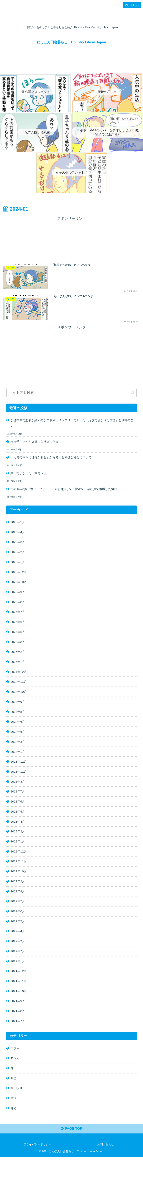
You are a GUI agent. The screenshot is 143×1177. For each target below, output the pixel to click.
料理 (14, 1096)
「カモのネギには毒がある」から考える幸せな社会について (54, 459)
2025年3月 (18, 647)
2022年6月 (18, 925)
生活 (14, 1116)
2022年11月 (19, 873)
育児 (14, 1127)
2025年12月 (19, 576)
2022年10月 (19, 884)
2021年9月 (18, 1017)
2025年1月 (18, 668)
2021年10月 (19, 1007)
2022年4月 (18, 945)
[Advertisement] (71, 238)
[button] (132, 393)
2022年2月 (18, 966)
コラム (15, 1065)
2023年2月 (18, 842)
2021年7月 (18, 1038)
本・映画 (17, 1106)
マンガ (15, 1075)
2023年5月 (18, 822)
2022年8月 (18, 904)
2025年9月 (18, 596)
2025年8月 (18, 606)
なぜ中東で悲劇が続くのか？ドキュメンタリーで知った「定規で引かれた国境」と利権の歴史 (73, 423)
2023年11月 (19, 781)
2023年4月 (18, 832)
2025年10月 (19, 586)
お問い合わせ (105, 1164)
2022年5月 (18, 935)
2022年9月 (18, 894)
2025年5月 (18, 637)
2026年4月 (18, 534)
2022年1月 (18, 976)
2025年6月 (18, 627)
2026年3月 (18, 545)
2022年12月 (19, 863)
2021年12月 (19, 986)
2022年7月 (18, 914)
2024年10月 (19, 699)
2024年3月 (18, 750)
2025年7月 (18, 617)
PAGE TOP (71, 1148)
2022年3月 (18, 955)
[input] (71, 393)
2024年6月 (18, 729)
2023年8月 (18, 791)
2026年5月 (18, 524)
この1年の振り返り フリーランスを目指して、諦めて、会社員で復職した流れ (67, 491)
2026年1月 (18, 565)
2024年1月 (18, 760)
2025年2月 (18, 658)
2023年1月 (18, 853)
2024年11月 (19, 689)
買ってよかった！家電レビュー (33, 475)
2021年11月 (19, 996)
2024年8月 (18, 719)
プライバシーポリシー (37, 1164)
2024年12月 (19, 678)
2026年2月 (18, 555)
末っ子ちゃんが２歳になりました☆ (36, 443)
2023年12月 (19, 771)
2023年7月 (18, 801)
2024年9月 (18, 709)
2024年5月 (18, 740)
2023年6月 (18, 812)
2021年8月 (18, 1027)
